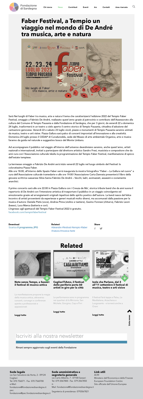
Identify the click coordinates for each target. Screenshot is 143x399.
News (60, 7)
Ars (95, 7)
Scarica (23, 227)
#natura (55, 231)
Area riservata (121, 7)
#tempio (75, 227)
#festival (66, 227)
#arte (72, 231)
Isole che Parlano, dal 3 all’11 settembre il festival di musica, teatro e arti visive (110, 285)
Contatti (106, 7)
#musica (64, 231)
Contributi (72, 7)
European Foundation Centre (108, 381)
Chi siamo (47, 7)
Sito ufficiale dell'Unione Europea (110, 384)
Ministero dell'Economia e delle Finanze (113, 378)
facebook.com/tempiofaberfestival (27, 212)
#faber (84, 227)
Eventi (85, 7)
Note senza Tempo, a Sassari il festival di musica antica (32, 283)
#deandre (56, 227)
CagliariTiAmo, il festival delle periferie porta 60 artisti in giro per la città (68, 285)
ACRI (96, 375)
